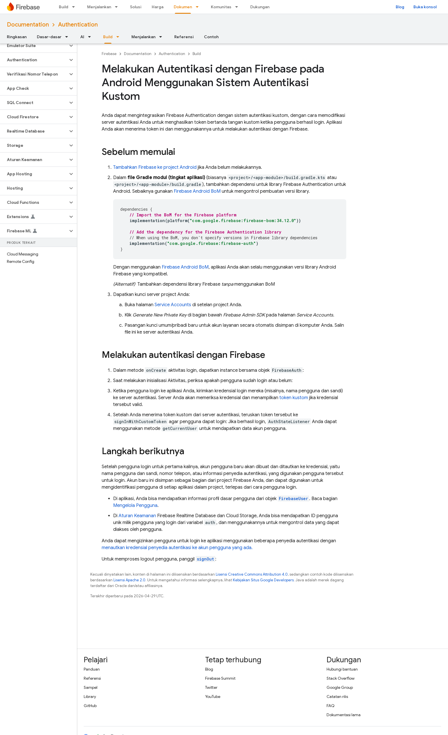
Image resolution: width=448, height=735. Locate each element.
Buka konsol (425, 6)
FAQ (331, 705)
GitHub (90, 705)
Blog (400, 6)
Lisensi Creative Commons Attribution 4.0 (252, 574)
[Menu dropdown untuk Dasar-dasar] (68, 37)
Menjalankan (99, 6)
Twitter (211, 687)
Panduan (92, 669)
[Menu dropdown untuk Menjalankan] (118, 7)
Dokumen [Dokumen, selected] (183, 6)
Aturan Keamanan (137, 516)
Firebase (109, 53)
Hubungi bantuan (342, 669)
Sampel (90, 687)
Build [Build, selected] (108, 36)
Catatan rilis (337, 696)
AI (82, 36)
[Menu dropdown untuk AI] (91, 37)
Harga (157, 6)
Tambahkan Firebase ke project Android (155, 167)
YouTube (212, 696)
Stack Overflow (341, 678)
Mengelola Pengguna (135, 505)
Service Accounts (173, 305)
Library (90, 696)
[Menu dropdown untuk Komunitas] (238, 7)
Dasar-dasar (49, 36)
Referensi (184, 36)
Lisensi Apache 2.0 (129, 580)
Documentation (28, 24)
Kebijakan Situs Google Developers (263, 580)
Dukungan (259, 6)
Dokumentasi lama (344, 714)
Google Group (340, 687)
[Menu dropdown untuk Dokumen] (199, 7)
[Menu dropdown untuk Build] (75, 7)
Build (63, 6)
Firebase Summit (220, 678)
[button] (34, 45)
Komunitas (221, 6)
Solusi (135, 6)
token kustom (293, 398)
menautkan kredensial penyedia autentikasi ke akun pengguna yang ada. (177, 548)
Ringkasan (17, 36)
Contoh (211, 36)
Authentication (78, 24)
